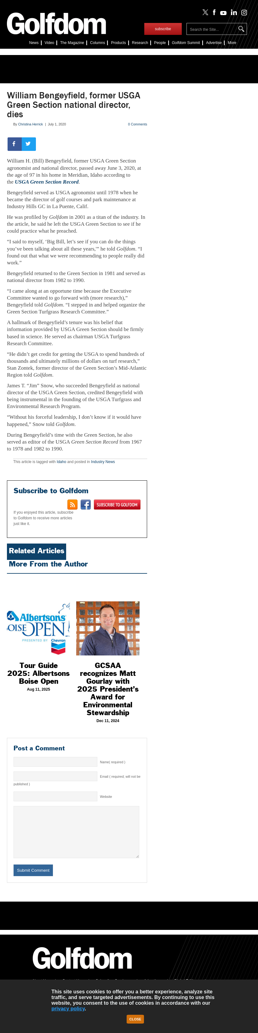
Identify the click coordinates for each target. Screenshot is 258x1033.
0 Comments (137, 124)
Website (106, 796)
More (232, 43)
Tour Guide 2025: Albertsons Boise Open (38, 673)
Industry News (103, 462)
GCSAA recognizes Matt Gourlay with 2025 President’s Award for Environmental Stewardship (108, 689)
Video (49, 43)
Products (118, 43)
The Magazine (72, 43)
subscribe (163, 29)
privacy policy (68, 1008)
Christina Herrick (30, 124)
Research (140, 43)
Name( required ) (112, 762)
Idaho (61, 462)
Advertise (214, 43)
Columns (97, 43)
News (34, 43)
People (160, 43)
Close (135, 1019)
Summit (186, 43)
